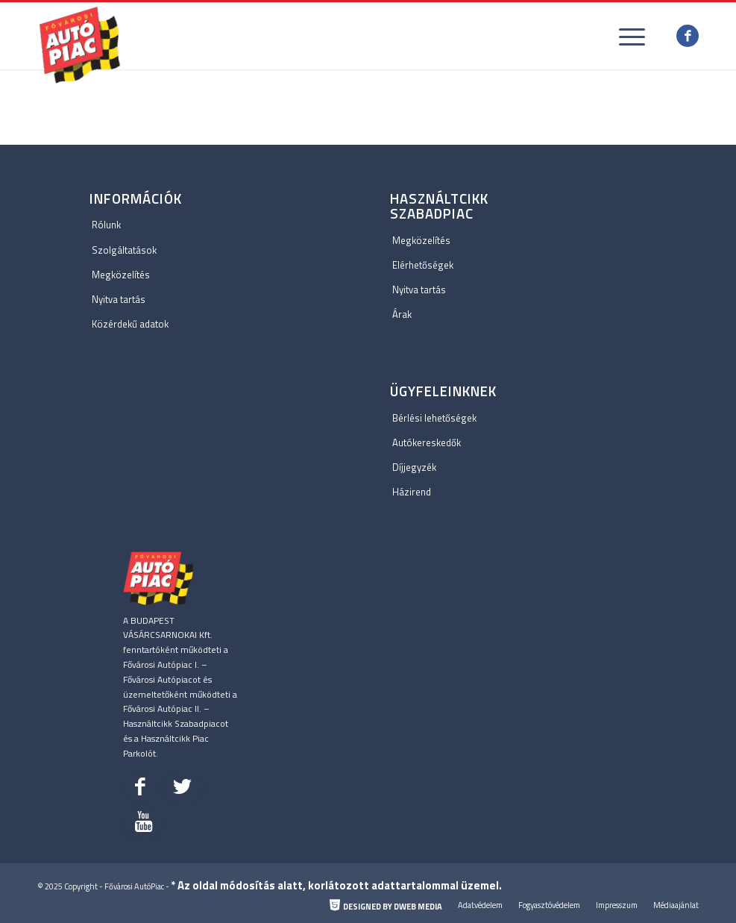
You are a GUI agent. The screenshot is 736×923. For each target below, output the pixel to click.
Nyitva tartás (118, 299)
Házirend (411, 491)
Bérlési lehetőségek (434, 417)
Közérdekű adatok (130, 323)
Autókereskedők (426, 442)
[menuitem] (386, 907)
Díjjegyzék (414, 467)
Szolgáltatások (124, 250)
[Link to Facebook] (687, 36)
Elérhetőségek (422, 264)
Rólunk (106, 224)
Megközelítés (121, 274)
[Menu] (624, 35)
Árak (402, 314)
